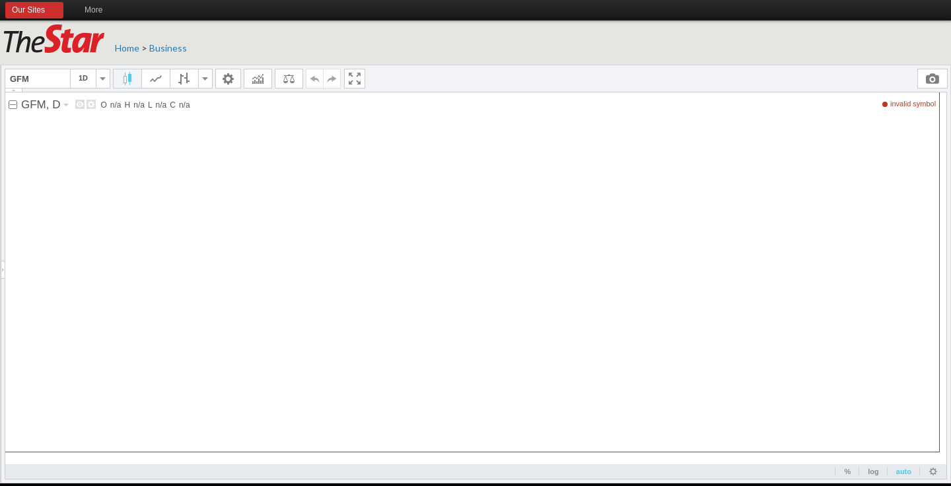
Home (127, 47)
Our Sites (34, 10)
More (99, 10)
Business (168, 47)
